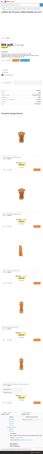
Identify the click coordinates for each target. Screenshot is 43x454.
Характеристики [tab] (7, 82)
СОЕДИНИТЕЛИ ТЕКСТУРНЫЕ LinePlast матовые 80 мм (15, 384)
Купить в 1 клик (25, 60)
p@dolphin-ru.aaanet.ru (26, 440)
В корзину (15, 60)
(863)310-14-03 (5, 414)
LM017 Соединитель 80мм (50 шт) (10, 327)
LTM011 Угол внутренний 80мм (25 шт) (11, 214)
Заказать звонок (6, 412)
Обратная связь (26, 412)
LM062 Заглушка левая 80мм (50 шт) (11, 270)
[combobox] (12, 389)
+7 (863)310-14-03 (19, 437)
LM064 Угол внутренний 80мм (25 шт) (11, 157)
